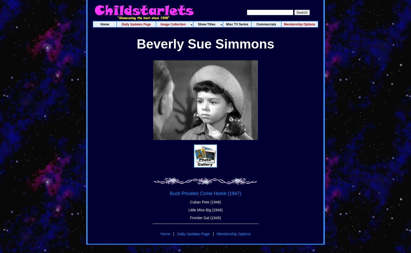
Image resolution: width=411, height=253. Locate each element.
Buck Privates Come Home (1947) (205, 193)
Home (165, 234)
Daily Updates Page (193, 234)
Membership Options (234, 234)
